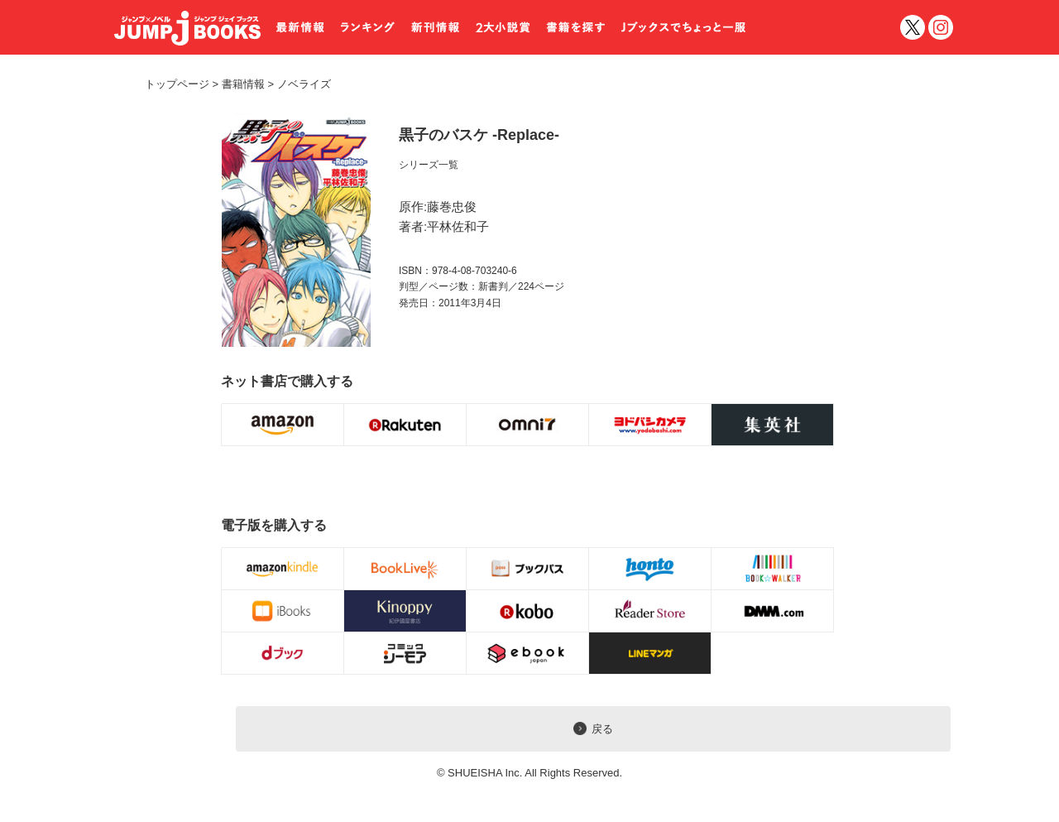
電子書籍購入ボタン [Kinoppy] (405, 610)
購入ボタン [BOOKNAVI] (773, 424)
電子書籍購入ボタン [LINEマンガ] (650, 653)
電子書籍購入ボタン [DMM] (773, 610)
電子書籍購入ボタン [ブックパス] (528, 568)
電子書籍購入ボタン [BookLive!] (405, 568)
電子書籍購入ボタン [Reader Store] (650, 610)
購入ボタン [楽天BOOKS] (405, 424)
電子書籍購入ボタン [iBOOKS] (283, 610)
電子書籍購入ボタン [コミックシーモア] (405, 653)
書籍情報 (243, 84)
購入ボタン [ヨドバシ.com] (650, 424)
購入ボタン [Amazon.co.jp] (283, 424)
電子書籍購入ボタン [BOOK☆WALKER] (773, 568)
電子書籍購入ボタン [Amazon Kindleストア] (283, 568)
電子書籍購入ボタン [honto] (650, 568)
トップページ (177, 84)
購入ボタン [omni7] (528, 424)
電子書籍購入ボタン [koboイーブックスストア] (528, 610)
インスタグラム (940, 27)
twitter (912, 27)
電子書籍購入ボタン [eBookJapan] (528, 653)
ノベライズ (298, 84)
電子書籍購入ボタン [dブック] (283, 653)
